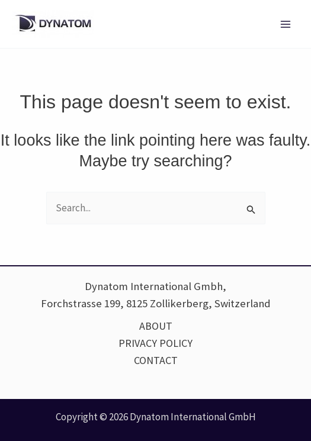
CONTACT (156, 360)
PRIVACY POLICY (155, 343)
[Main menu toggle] (286, 24)
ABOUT (155, 326)
